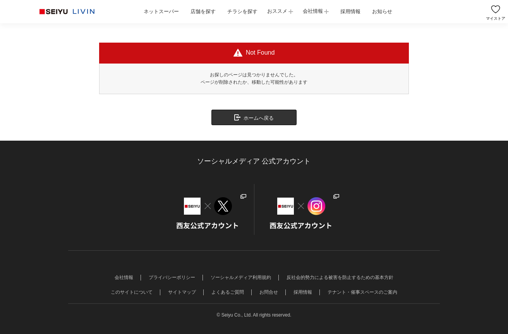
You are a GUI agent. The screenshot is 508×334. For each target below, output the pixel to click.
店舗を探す (203, 11)
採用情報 (350, 11)
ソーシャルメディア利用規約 (241, 277)
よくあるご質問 (227, 292)
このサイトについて (132, 292)
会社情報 (313, 11)
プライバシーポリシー (172, 277)
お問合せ (268, 292)
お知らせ (382, 11)
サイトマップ (182, 292)
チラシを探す (242, 11)
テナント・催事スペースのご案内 (362, 292)
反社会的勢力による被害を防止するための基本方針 (340, 277)
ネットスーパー (161, 11)
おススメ (277, 11)
